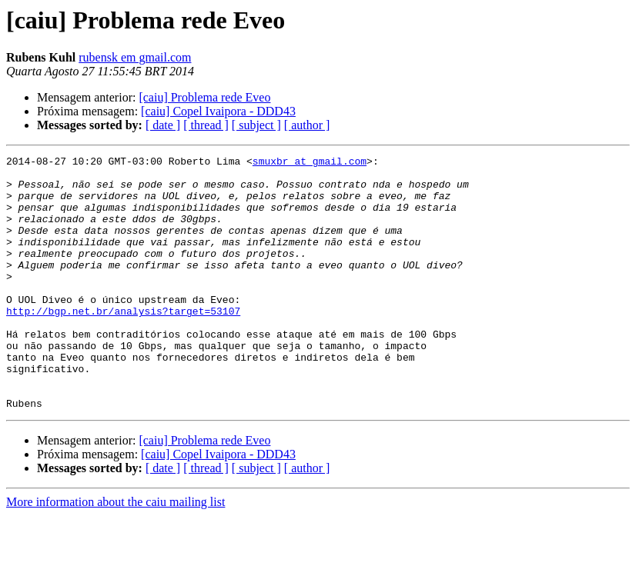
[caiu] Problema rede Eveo (204, 97)
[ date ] (163, 125)
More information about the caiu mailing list (115, 552)
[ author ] (307, 125)
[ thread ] (206, 125)
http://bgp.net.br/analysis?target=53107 (123, 343)
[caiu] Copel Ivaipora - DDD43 (218, 111)
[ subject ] (256, 125)
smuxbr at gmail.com (310, 163)
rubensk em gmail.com (135, 57)
